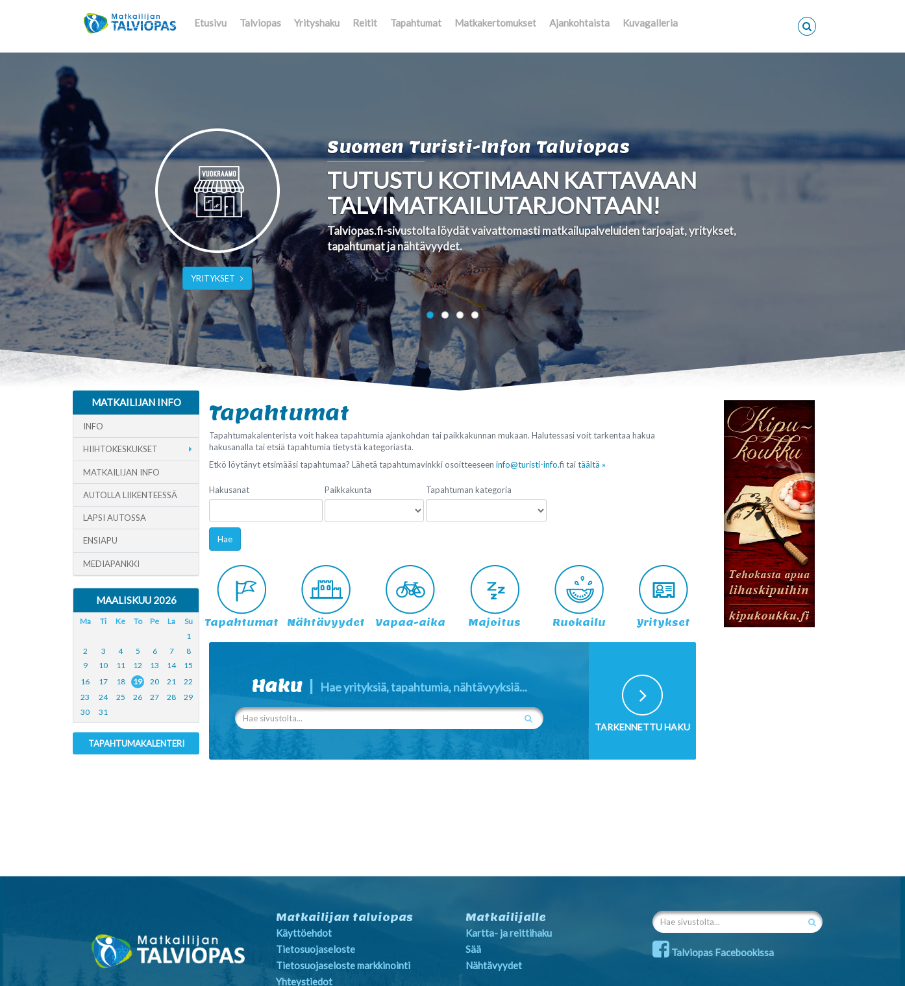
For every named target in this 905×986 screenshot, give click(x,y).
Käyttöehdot (304, 933)
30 (85, 712)
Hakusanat (229, 490)
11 (120, 665)
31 (103, 712)
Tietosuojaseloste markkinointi (343, 965)
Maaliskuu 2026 (136, 600)
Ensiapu (100, 540)
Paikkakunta (348, 490)
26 (137, 697)
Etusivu (210, 23)
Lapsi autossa (114, 517)
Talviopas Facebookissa (713, 952)
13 (154, 665)
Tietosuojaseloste (315, 949)
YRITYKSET (217, 278)
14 (171, 665)
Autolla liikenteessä (130, 494)
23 (85, 697)
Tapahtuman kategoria (469, 490)
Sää (473, 949)
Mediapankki (111, 563)
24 (103, 697)
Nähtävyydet (493, 965)
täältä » (592, 464)
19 (137, 681)
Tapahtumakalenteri (136, 743)
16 (85, 681)
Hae (224, 539)
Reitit (365, 23)
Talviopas (260, 23)
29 (188, 697)
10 (103, 665)
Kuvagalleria (650, 23)
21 (171, 681)
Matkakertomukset (495, 23)
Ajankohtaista (579, 23)
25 (120, 697)
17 (103, 681)
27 (154, 697)
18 (120, 681)
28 (171, 697)
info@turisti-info (527, 464)
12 (137, 665)
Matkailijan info (121, 472)
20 (154, 681)
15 (188, 665)
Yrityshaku (317, 23)
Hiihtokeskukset (120, 448)
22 (188, 681)
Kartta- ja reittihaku (508, 933)
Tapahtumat (415, 23)
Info (93, 426)
